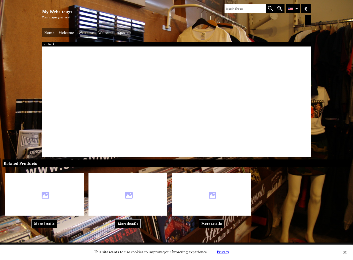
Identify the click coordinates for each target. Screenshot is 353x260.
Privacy (223, 251)
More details (44, 223)
